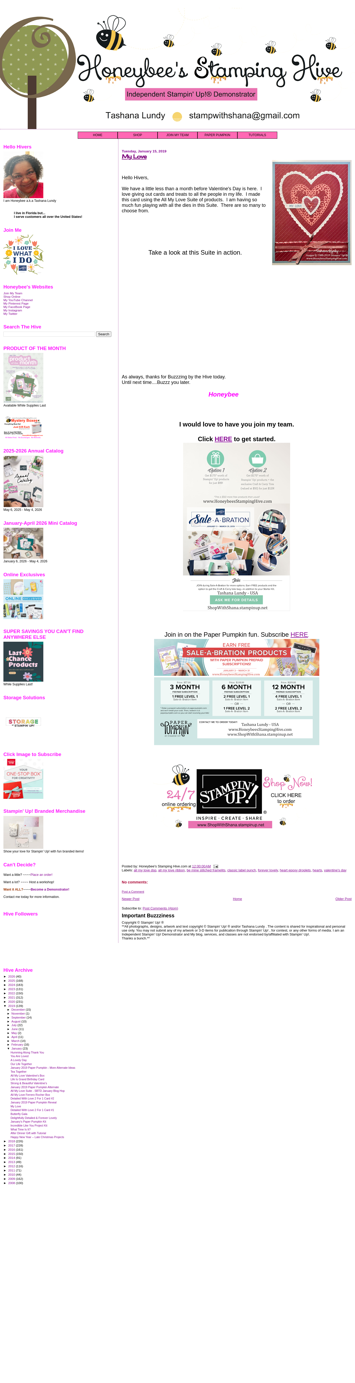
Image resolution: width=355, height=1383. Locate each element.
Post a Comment (133, 891)
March (16, 1040)
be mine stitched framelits (206, 870)
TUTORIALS (257, 135)
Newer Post (130, 899)
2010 (12, 1174)
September (19, 1017)
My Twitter (10, 313)
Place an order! (41, 875)
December (19, 1009)
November (19, 1013)
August (17, 1021)
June (15, 1029)
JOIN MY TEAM (177, 135)
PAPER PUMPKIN (217, 135)
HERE (223, 439)
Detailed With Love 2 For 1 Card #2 (32, 1098)
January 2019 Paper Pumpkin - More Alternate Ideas (43, 1067)
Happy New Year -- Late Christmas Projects (37, 1137)
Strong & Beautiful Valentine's (29, 1083)
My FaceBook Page (16, 307)
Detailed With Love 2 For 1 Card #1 (32, 1110)
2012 (12, 1166)
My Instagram (12, 310)
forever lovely (268, 870)
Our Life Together (21, 1064)
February (18, 1044)
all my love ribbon (171, 870)
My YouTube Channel (18, 300)
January (17, 1048)
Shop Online (11, 296)
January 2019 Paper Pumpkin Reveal (33, 1102)
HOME (97, 135)
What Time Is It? (20, 1129)
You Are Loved (19, 1056)
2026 (12, 976)
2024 (12, 984)
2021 (12, 997)
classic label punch (241, 870)
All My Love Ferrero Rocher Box (30, 1094)
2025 (12, 980)
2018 (12, 1141)
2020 (12, 1001)
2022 (12, 993)
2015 (12, 1153)
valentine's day (335, 870)
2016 (12, 1149)
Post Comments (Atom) (160, 908)
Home (237, 899)
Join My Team (12, 293)
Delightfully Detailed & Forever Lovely (34, 1117)
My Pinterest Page (16, 303)
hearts (317, 870)
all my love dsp (145, 870)
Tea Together (19, 1071)
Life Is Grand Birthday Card (27, 1079)
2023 (12, 989)
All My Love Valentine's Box (27, 1075)
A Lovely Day (19, 1060)
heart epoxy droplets (295, 870)
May (15, 1033)
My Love (134, 156)
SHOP (137, 135)
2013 (12, 1162)
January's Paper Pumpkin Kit (28, 1121)
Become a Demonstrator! (50, 889)
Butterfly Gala (19, 1113)
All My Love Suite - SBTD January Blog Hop (38, 1090)
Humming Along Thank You (27, 1052)
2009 (12, 1178)
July (15, 1025)
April (15, 1036)
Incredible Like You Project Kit (29, 1125)
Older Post (344, 899)
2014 (12, 1157)
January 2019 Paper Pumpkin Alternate (35, 1087)
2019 (12, 1005)
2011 (12, 1170)
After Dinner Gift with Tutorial (28, 1133)
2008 (12, 1183)
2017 (12, 1145)
